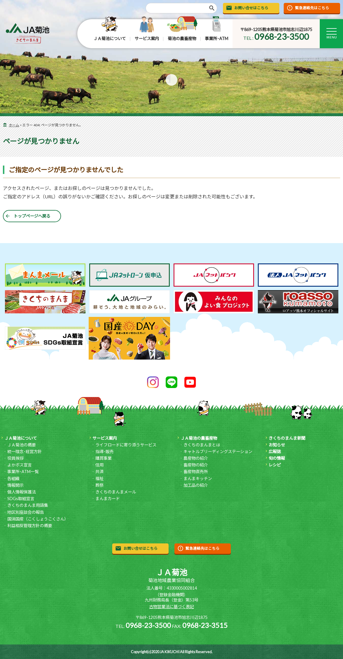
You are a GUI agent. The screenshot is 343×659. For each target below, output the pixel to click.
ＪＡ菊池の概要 (21, 444)
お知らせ (277, 444)
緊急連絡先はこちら (312, 8)
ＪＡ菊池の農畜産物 (199, 438)
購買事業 (103, 458)
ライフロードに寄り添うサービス (125, 444)
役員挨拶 (15, 458)
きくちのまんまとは (201, 444)
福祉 (99, 478)
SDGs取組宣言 (20, 498)
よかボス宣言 (19, 464)
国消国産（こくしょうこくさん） (37, 518)
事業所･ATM (216, 38)
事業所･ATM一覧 (23, 471)
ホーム (14, 125)
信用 (99, 464)
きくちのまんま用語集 (27, 505)
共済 (99, 471)
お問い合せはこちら (251, 8)
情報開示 (15, 485)
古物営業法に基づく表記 (171, 606)
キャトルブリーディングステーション (217, 451)
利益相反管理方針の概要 (29, 525)
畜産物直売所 (195, 471)
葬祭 (99, 485)
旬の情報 (277, 458)
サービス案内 (147, 38)
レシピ (275, 464)
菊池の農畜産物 (182, 38)
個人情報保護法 (21, 491)
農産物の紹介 (195, 458)
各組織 (13, 478)
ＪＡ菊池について (109, 38)
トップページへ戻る (32, 215)
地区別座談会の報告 (25, 512)
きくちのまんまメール (115, 491)
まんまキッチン (197, 478)
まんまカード (107, 498)
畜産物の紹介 (195, 464)
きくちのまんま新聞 (287, 438)
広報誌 (275, 451)
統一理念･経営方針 (24, 451)
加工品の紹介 (195, 485)
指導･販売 (104, 451)
